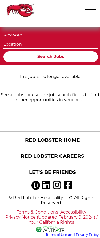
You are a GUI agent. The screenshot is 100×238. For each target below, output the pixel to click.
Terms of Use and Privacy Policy (72, 235)
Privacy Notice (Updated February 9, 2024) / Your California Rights (51, 220)
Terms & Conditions (38, 212)
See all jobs (12, 94)
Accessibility (73, 212)
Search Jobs (50, 56)
